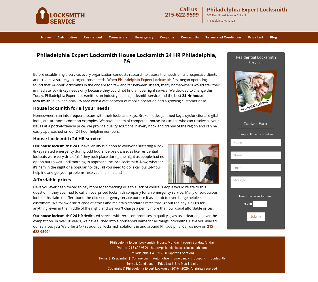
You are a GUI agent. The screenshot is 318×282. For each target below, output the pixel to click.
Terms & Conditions (140, 263)
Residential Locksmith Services (256, 60)
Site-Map (181, 263)
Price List (255, 37)
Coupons (167, 37)
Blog (273, 37)
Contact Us (190, 37)
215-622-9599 (182, 14)
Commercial (119, 37)
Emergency (144, 37)
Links (194, 263)
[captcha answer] (260, 204)
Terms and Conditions (223, 37)
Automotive (67, 37)
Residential (93, 37)
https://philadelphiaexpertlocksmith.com (179, 248)
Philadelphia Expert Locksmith (145, 79)
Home (46, 37)
